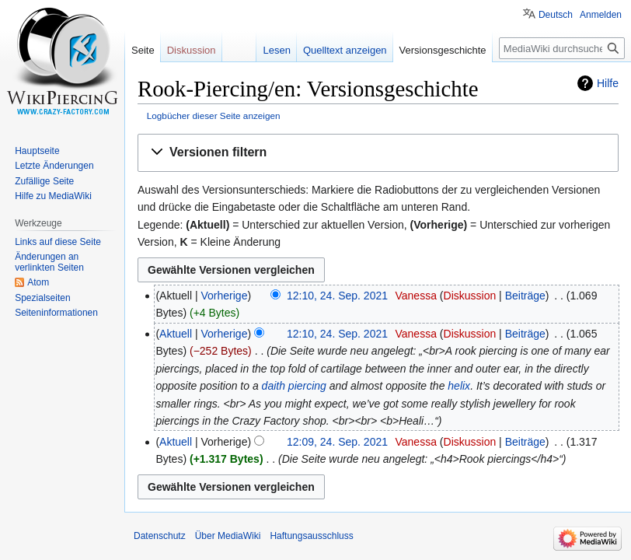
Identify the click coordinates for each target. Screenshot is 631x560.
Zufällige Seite (44, 181)
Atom (38, 282)
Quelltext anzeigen (345, 50)
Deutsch (556, 14)
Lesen (276, 50)
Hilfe (608, 83)
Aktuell (175, 333)
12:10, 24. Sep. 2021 (337, 295)
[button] (378, 153)
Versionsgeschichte (442, 50)
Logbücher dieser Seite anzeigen (214, 115)
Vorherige (224, 295)
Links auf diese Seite (58, 241)
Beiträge (525, 295)
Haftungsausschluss (311, 535)
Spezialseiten (42, 297)
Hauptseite (37, 150)
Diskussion (470, 295)
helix (459, 386)
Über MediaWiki (228, 535)
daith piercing (294, 386)
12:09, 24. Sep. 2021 (337, 442)
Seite (143, 50)
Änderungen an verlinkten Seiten (49, 262)
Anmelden (601, 14)
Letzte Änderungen (54, 165)
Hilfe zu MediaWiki (53, 196)
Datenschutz (160, 535)
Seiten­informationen (56, 312)
